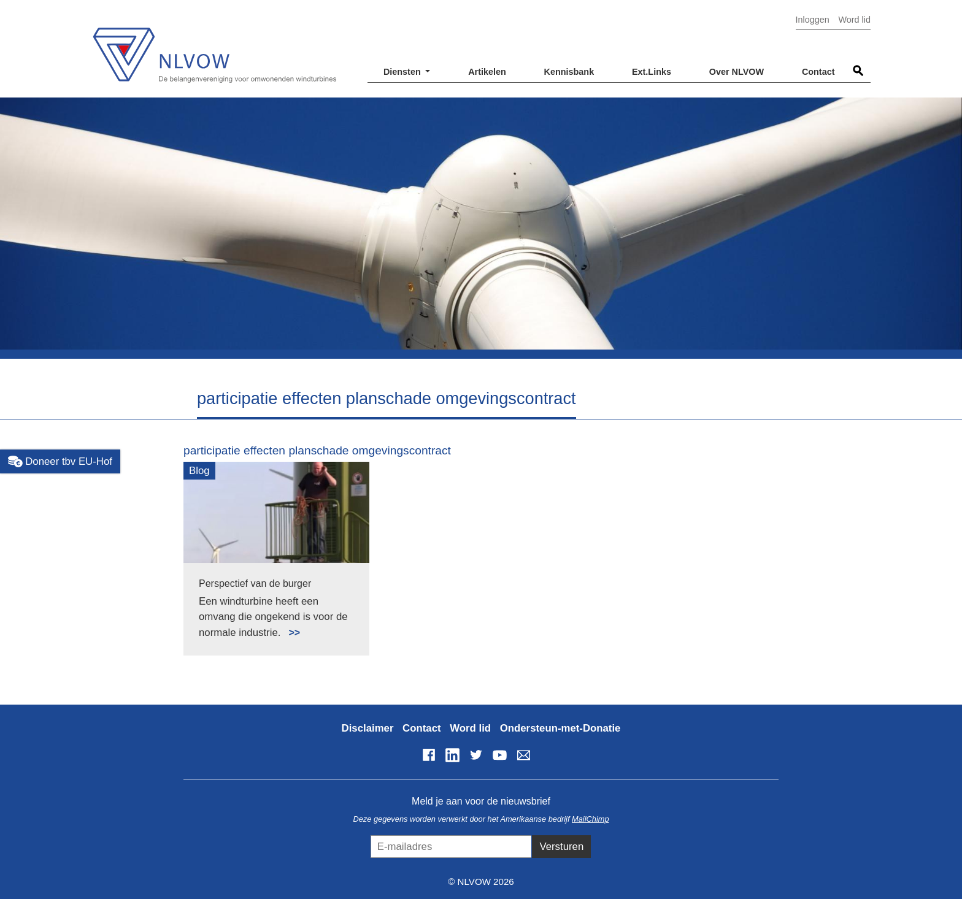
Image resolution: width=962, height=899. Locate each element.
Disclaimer (368, 728)
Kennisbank (569, 72)
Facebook (429, 755)
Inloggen (812, 20)
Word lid (854, 20)
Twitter (476, 755)
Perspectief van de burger (255, 583)
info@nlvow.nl (523, 755)
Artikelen (487, 72)
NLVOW (214, 47)
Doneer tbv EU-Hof (60, 462)
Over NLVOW (736, 72)
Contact (818, 72)
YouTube (500, 755)
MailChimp (590, 819)
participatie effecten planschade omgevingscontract (317, 450)
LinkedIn (452, 755)
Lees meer (288, 625)
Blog (199, 470)
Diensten (403, 72)
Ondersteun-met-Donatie (560, 728)
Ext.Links (651, 72)
